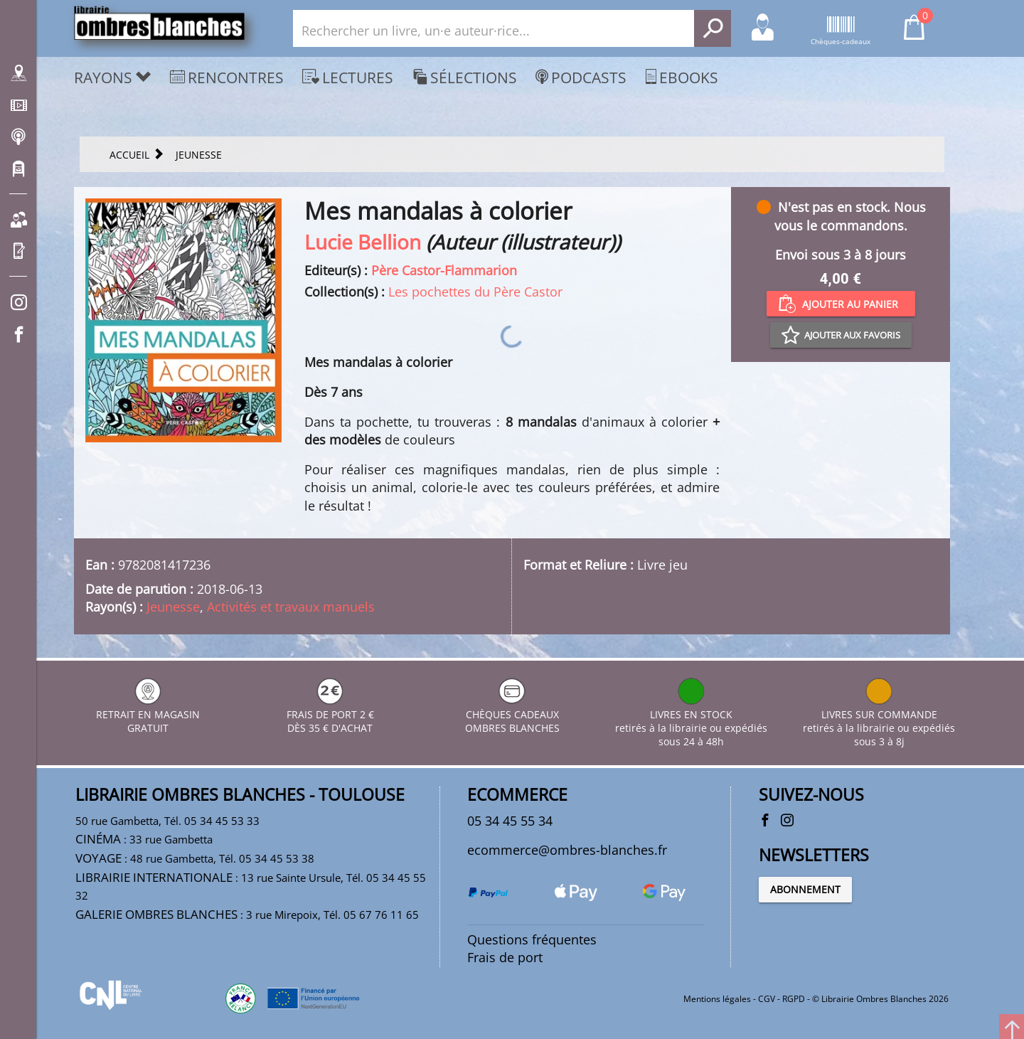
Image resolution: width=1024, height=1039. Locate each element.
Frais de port (505, 957)
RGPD (793, 999)
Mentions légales (717, 999)
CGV (766, 999)
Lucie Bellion (362, 241)
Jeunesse (173, 606)
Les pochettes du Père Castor (475, 291)
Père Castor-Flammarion (444, 270)
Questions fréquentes (532, 939)
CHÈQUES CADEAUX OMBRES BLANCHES (512, 714)
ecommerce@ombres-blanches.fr (567, 849)
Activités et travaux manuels (291, 606)
